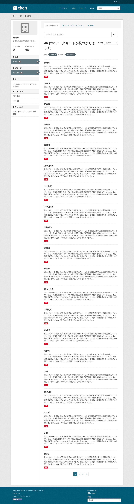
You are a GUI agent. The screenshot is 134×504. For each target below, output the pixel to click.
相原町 (47, 351)
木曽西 (47, 104)
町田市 (28, 16)
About (92, 8)
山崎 (46, 433)
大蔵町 (47, 63)
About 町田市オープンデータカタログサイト (29, 491)
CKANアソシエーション (21, 496)
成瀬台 (47, 125)
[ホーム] (14, 16)
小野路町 (48, 310)
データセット (64, 8)
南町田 (47, 145)
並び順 (100, 43)
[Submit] (118, 8)
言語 (89, 497)
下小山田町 (48, 207)
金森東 (47, 269)
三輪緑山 (48, 227)
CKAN (91, 493)
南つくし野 (48, 289)
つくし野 (48, 186)
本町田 (47, 83)
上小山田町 (48, 166)
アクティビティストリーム (73, 25)
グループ (82, 8)
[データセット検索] (108, 8)
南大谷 (47, 454)
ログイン (117, 2)
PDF (46, 76)
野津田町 (48, 392)
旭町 (46, 371)
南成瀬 (47, 330)
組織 (74, 8)
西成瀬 (47, 248)
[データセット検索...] (78, 34)
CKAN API (16, 493)
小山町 (47, 413)
